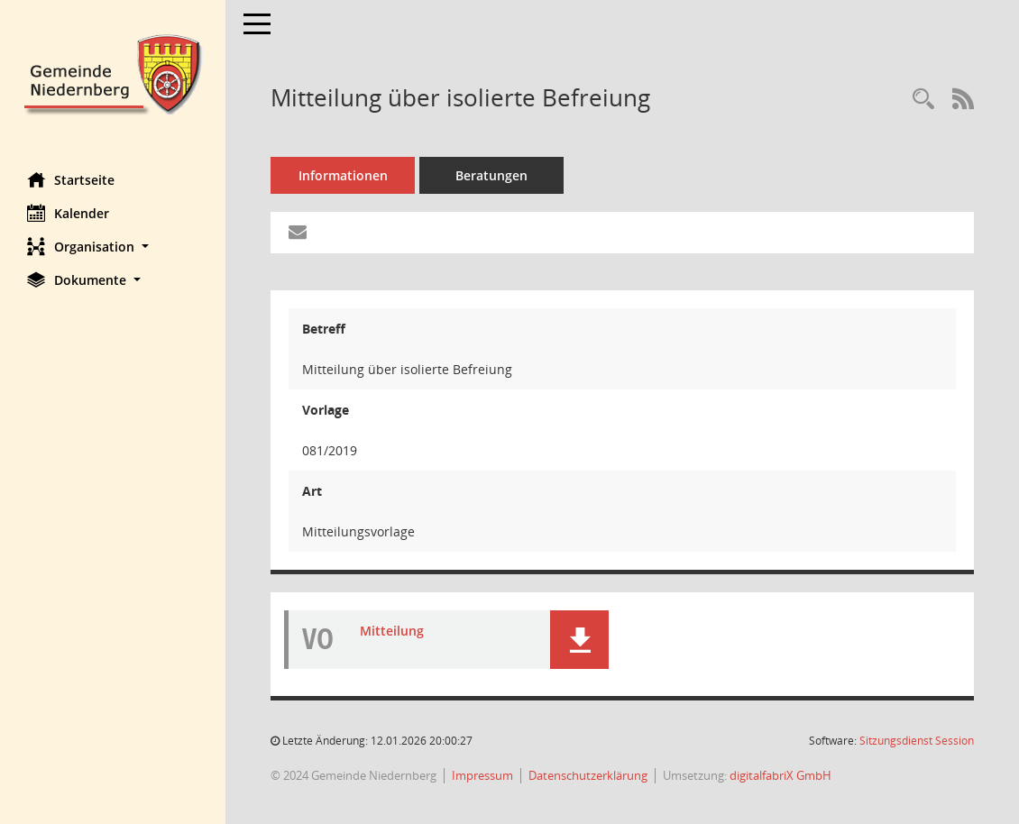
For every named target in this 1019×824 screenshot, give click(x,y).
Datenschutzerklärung (587, 775)
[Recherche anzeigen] (923, 99)
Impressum (482, 775)
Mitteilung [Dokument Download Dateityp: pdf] (392, 630)
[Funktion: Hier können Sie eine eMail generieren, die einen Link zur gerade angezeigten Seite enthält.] (297, 232)
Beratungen (491, 175)
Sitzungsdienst (916, 740)
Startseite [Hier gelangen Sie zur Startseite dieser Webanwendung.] (71, 179)
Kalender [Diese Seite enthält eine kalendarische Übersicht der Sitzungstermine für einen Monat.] (68, 213)
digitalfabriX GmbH (780, 775)
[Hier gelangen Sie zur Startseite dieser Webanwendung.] (112, 72)
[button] (112, 246)
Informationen (343, 175)
